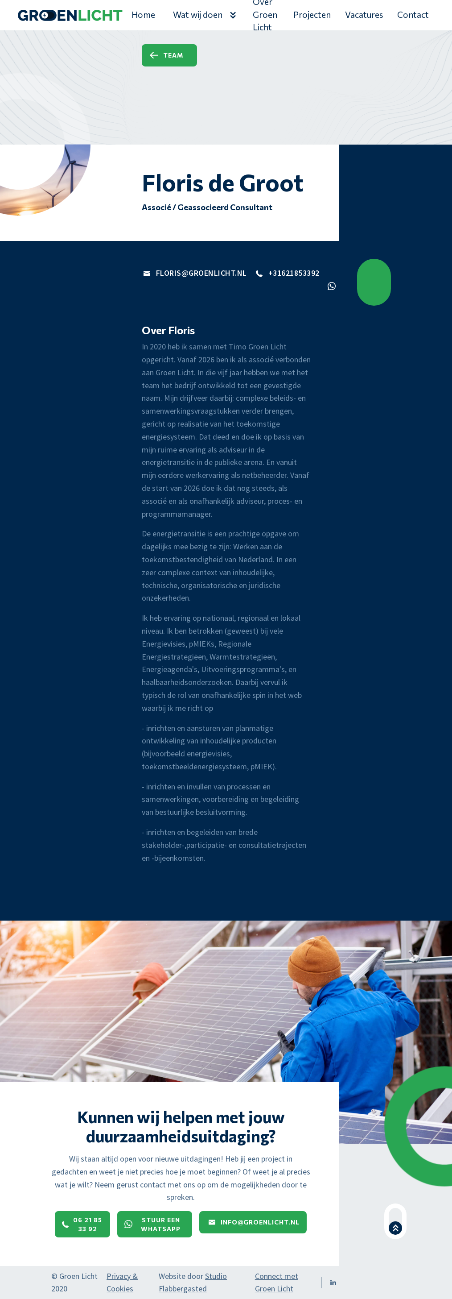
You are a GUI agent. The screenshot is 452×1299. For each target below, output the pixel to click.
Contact (413, 14)
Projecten (312, 14)
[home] (70, 17)
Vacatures (364, 14)
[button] (204, 15)
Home (143, 14)
